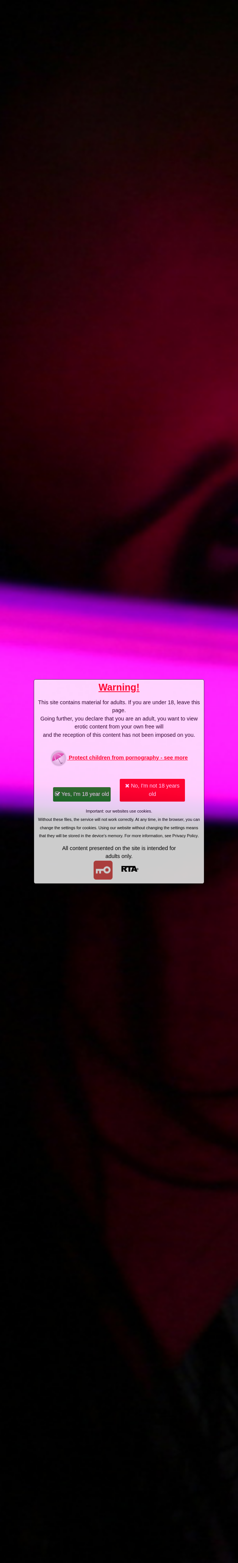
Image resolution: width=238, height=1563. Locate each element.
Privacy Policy (185, 835)
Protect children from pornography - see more (119, 758)
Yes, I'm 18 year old (82, 794)
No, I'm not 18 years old (152, 790)
